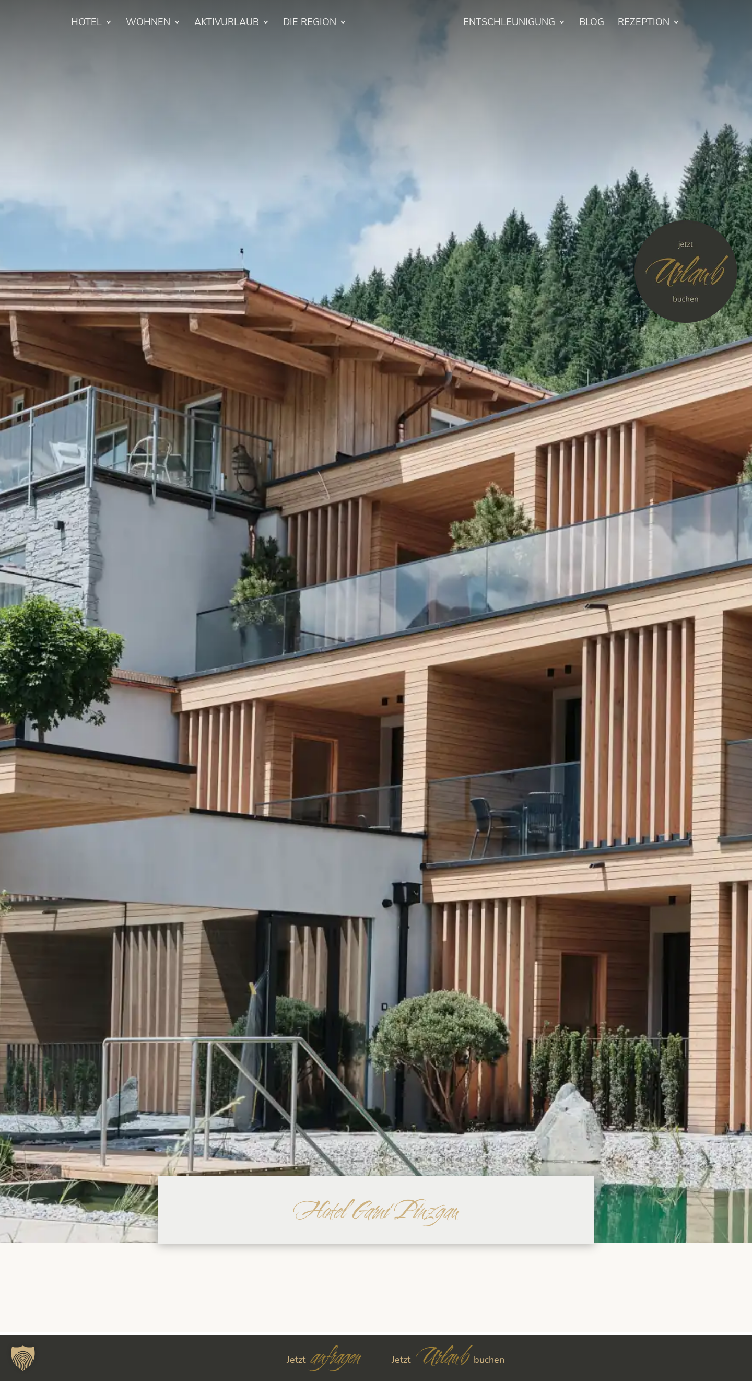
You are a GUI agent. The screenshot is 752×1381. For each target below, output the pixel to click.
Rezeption (643, 23)
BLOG (591, 23)
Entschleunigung (509, 23)
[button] (23, 1358)
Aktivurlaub (226, 23)
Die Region (309, 23)
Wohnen (148, 23)
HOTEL (86, 23)
